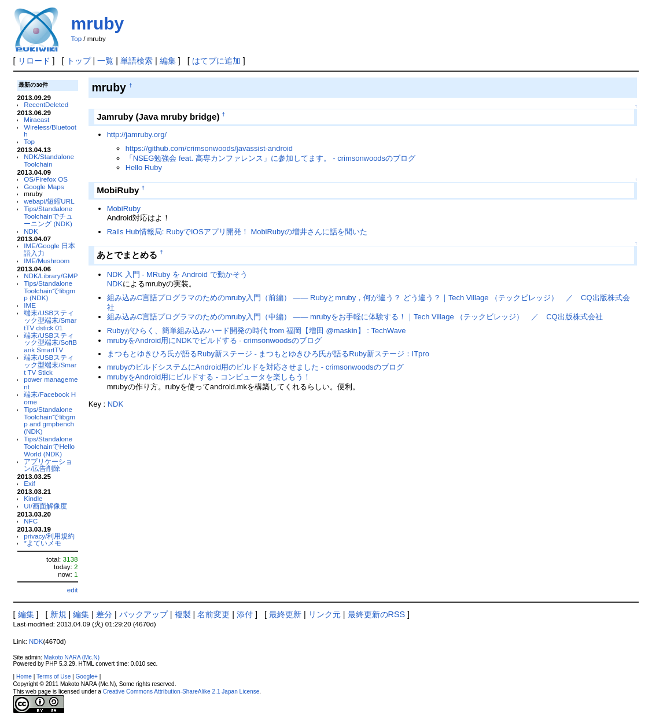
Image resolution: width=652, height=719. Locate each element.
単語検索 (136, 60)
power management (51, 382)
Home (24, 676)
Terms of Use (53, 676)
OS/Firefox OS (46, 179)
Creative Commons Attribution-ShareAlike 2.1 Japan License (181, 691)
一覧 (105, 60)
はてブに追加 (216, 60)
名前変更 (213, 614)
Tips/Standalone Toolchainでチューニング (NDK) (48, 216)
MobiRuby (124, 208)
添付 (245, 614)
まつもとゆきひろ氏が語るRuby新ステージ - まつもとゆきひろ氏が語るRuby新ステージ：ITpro (268, 353)
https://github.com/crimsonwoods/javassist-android (209, 148)
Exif (29, 483)
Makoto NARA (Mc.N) (72, 657)
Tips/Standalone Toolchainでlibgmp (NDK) (49, 290)
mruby (97, 23)
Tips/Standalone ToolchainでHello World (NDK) (49, 446)
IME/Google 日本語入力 (49, 249)
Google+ (86, 676)
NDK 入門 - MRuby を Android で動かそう (177, 274)
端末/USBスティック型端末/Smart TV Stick (50, 364)
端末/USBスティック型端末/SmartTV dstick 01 (50, 320)
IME (30, 305)
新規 (58, 614)
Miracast (36, 119)
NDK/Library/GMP (51, 275)
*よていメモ (42, 543)
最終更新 (285, 614)
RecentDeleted (46, 104)
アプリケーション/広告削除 (48, 465)
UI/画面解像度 (45, 506)
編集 (168, 60)
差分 (104, 614)
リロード (34, 60)
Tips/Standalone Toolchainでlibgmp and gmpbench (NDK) (49, 420)
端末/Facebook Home (50, 397)
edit (72, 589)
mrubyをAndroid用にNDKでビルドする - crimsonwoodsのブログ (214, 340)
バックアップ (143, 614)
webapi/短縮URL (49, 201)
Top (76, 38)
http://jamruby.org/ (137, 134)
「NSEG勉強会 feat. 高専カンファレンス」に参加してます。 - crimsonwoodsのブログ (270, 158)
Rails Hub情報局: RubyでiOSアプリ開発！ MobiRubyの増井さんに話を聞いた (237, 231)
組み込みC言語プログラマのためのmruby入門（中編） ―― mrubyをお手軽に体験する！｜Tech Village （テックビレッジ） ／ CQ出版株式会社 (355, 316)
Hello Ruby (144, 167)
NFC (31, 521)
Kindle (33, 498)
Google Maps (44, 186)
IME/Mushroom (46, 260)
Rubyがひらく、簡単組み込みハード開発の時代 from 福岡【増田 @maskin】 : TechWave (256, 330)
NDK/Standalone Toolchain (49, 160)
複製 (183, 614)
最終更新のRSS (377, 614)
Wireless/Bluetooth (50, 130)
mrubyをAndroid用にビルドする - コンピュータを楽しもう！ (209, 377)
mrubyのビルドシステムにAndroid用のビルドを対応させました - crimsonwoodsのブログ (255, 367)
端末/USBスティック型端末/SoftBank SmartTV (50, 342)
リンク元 (324, 614)
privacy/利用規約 (49, 536)
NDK (31, 231)
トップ (79, 60)
